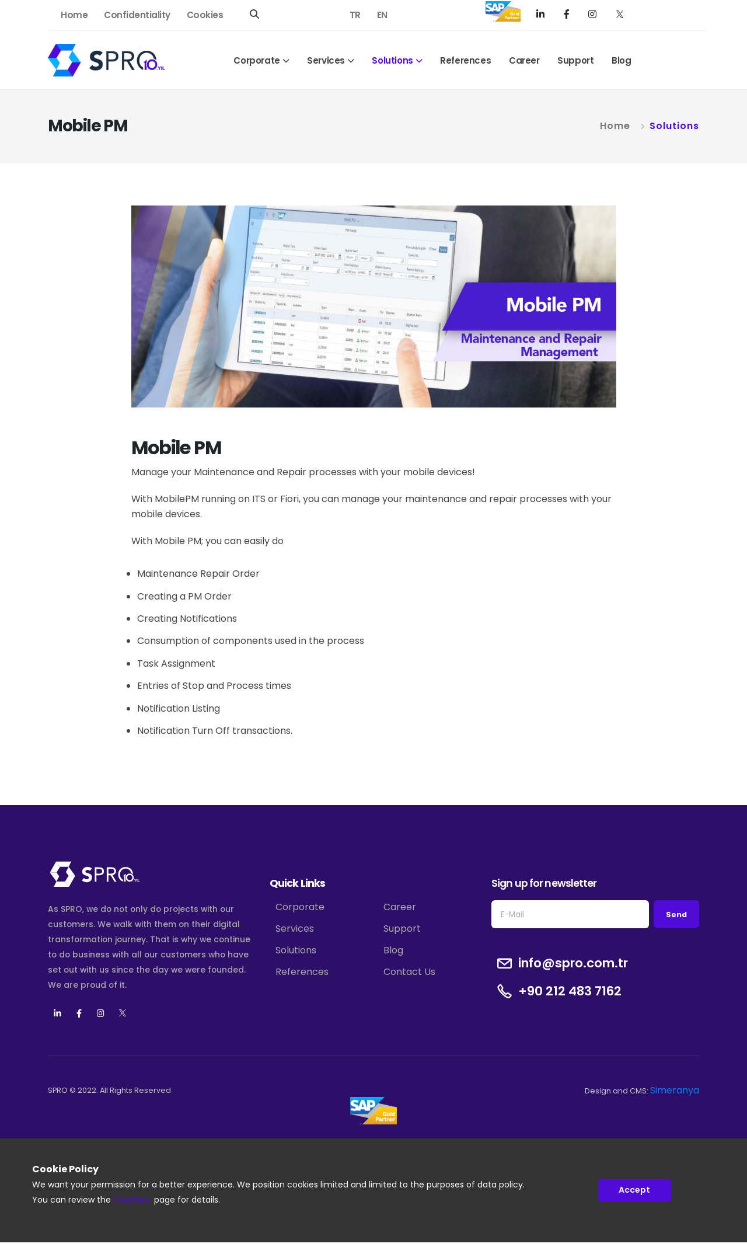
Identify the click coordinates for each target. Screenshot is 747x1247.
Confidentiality (137, 15)
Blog (621, 60)
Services (326, 60)
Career (524, 60)
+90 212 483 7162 (570, 991)
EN (382, 15)
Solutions (392, 60)
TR (355, 15)
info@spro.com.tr (573, 963)
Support (575, 60)
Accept (634, 1190)
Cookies (205, 15)
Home (74, 15)
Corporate (256, 60)
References (465, 60)
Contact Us (409, 971)
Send (676, 914)
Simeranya (674, 1090)
